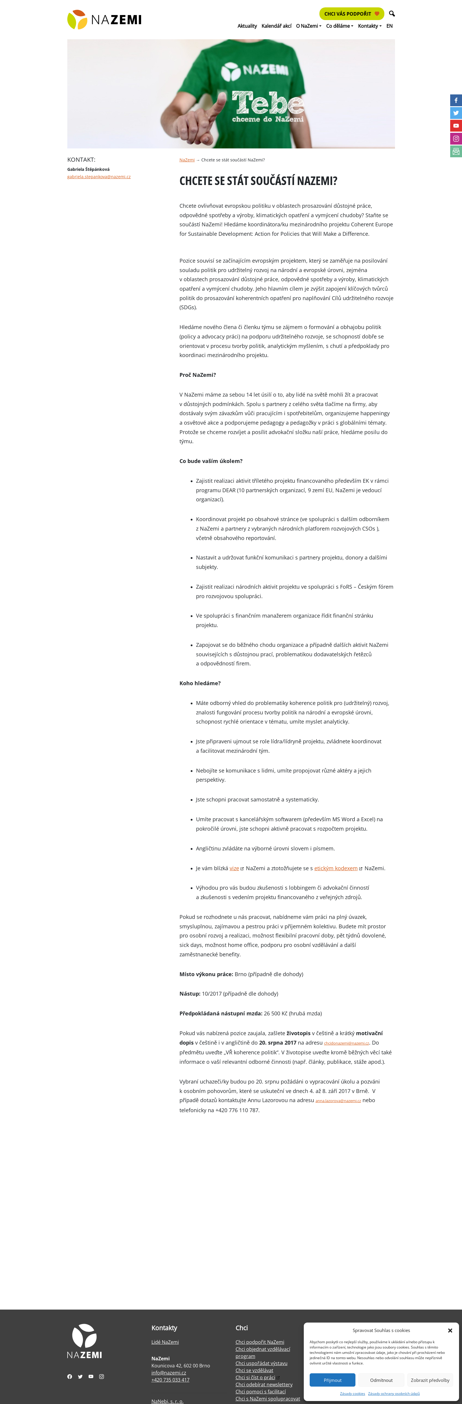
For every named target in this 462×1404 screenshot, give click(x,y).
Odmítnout (381, 1380)
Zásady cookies (352, 1393)
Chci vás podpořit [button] (351, 14)
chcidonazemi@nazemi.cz (346, 1043)
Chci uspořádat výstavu (262, 1363)
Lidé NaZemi (165, 1342)
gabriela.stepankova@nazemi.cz (99, 176)
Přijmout (333, 1380)
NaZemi (187, 160)
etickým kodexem (336, 868)
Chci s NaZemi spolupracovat (268, 1398)
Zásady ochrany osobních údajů (394, 1393)
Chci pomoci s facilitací (261, 1391)
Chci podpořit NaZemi (260, 1342)
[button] (450, 1330)
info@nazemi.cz (168, 1372)
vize (234, 868)
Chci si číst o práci (255, 1377)
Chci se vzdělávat (254, 1370)
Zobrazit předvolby (430, 1380)
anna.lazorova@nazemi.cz (338, 1100)
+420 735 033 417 (170, 1380)
